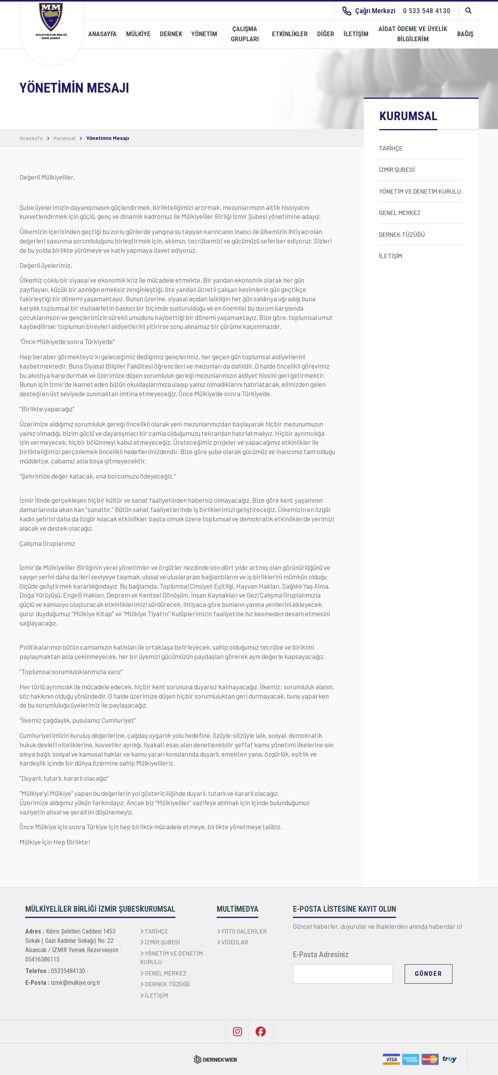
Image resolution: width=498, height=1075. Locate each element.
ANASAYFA (102, 34)
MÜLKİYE (138, 34)
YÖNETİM (204, 34)
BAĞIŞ (465, 34)
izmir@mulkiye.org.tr (75, 982)
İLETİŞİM (356, 34)
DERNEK (171, 34)
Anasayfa (31, 138)
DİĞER (325, 34)
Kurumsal (64, 138)
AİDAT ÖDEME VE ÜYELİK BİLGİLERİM (413, 34)
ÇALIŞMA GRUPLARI (245, 34)
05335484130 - (70, 971)
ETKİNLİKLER (290, 34)
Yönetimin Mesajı (107, 138)
